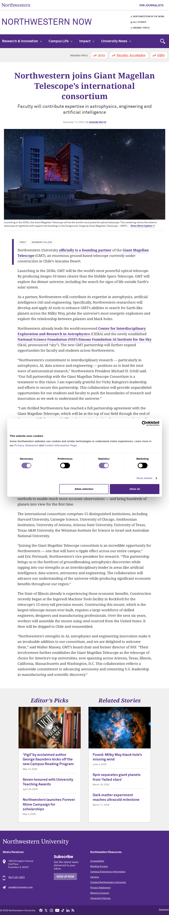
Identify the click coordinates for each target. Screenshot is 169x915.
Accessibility (97, 861)
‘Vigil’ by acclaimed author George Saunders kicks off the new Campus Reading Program (48, 759)
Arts (101, 55)
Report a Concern (99, 893)
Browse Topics (141, 28)
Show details (144, 478)
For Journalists (151, 5)
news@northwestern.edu (20, 887)
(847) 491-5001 (16, 877)
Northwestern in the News (148, 17)
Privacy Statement (100, 887)
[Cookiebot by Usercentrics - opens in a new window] (144, 423)
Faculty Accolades (131, 55)
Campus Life (60, 41)
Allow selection (84, 488)
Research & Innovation (22, 41)
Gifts (161, 55)
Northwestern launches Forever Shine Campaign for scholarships (49, 804)
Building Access (99, 866)
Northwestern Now (46, 22)
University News (116, 41)
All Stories (139, 22)
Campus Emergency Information (108, 872)
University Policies (100, 898)
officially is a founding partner (85, 250)
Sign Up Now (65, 876)
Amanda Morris (97, 122)
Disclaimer (164, 910)
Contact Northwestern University (108, 882)
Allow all (134, 488)
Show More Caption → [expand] (142, 226)
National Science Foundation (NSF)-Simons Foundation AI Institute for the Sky (85, 339)
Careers (94, 877)
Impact (86, 41)
